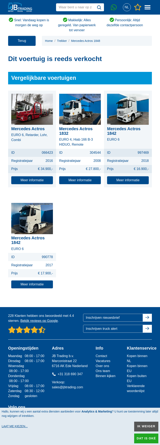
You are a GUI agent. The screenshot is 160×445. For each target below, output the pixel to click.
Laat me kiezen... (15, 426)
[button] (126, 7)
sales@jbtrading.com (67, 387)
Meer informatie (32, 180)
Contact (101, 356)
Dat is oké (146, 438)
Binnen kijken (105, 376)
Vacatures (103, 361)
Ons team (103, 371)
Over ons (102, 366)
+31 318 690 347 (67, 374)
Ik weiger (146, 426)
